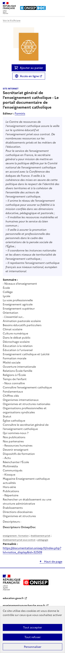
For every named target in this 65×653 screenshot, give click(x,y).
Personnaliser (32, 647)
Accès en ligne (29, 76)
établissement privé (40, 535)
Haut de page (52, 561)
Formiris (20, 113)
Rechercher (53, 4)
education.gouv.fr (13, 598)
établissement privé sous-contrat (19, 539)
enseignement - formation (16, 535)
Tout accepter (32, 627)
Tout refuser (32, 637)
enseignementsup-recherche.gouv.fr (24, 605)
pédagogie (42, 539)
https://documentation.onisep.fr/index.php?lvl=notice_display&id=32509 (32, 550)
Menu (60, 4)
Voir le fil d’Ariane (11, 20)
